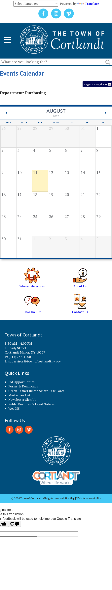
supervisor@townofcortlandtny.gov (34, 361)
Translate (88, 3)
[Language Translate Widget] (35, 4)
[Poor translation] (14, 524)
